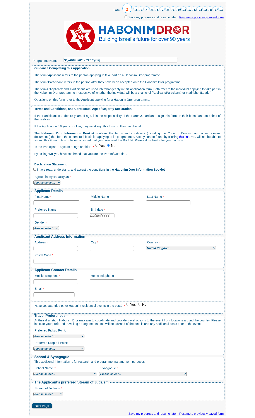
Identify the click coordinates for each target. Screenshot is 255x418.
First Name (42, 196)
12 (189, 9)
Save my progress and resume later (152, 17)
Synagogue (108, 368)
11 (184, 9)
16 (211, 9)
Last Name (154, 196)
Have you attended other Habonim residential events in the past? (79, 305)
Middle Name (100, 196)
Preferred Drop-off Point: (51, 343)
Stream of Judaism (47, 388)
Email (38, 288)
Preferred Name (45, 209)
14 (200, 9)
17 (216, 9)
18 (221, 9)
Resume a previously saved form (201, 17)
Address (40, 242)
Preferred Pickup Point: (50, 330)
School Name (44, 368)
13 (195, 9)
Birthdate (97, 209)
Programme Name (45, 60)
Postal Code (43, 255)
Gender (40, 222)
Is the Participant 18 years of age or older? (63, 147)
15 (205, 9)
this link (184, 137)
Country (152, 242)
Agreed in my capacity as (52, 177)
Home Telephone (102, 276)
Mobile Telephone (47, 276)
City (93, 242)
